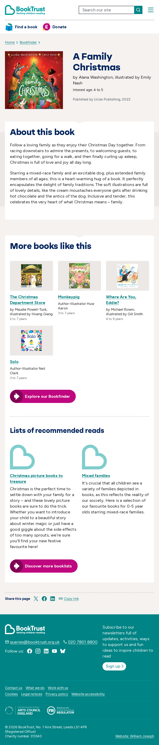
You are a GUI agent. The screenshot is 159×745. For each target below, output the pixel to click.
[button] (36, 598)
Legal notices (31, 694)
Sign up (115, 666)
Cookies (11, 694)
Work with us (58, 688)
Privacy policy (57, 694)
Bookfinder (28, 42)
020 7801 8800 (83, 642)
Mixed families (96, 475)
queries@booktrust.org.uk (35, 642)
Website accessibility (88, 694)
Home (10, 42)
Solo (14, 361)
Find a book (26, 26)
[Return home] (25, 10)
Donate (59, 26)
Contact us (13, 688)
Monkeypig (69, 296)
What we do (35, 688)
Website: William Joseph (134, 736)
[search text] (107, 10)
